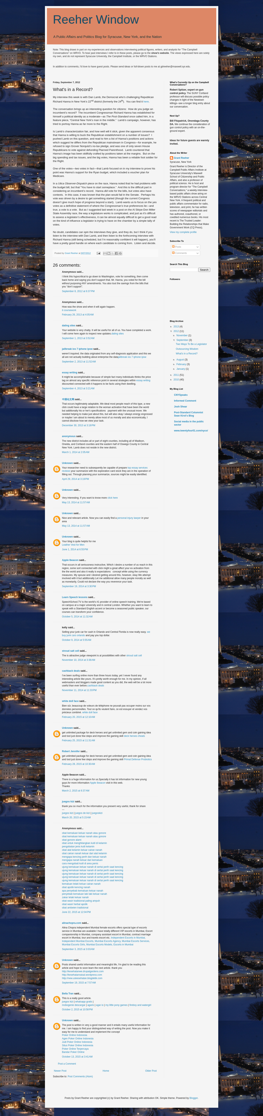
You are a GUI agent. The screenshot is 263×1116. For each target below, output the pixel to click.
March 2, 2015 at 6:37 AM (75, 790)
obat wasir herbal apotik (75, 904)
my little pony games (116, 1005)
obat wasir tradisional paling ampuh (81, 900)
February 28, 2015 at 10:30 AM (78, 764)
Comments (179, 253)
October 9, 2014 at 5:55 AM (76, 640)
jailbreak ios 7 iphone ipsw (77, 349)
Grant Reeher (181, 158)
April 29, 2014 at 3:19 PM (75, 479)
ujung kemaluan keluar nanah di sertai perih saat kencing (92, 866)
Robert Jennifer (71, 751)
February (181, 364)
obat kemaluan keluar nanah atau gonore (84, 833)
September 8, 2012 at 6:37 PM (78, 291)
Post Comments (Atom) (80, 1076)
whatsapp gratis (83, 1001)
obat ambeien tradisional (75, 907)
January (181, 368)
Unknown (67, 463)
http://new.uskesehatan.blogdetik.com (82, 978)
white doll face (70, 701)
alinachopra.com (71, 923)
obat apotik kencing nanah (76, 887)
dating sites (69, 325)
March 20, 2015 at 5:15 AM (76, 817)
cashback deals (71, 670)
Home (106, 1070)
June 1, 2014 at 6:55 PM (75, 549)
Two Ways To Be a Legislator (191, 344)
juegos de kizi (82, 813)
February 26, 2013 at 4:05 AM (78, 314)
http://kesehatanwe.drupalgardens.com (83, 971)
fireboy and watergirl (140, 1005)
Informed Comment (185, 400)
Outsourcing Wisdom (187, 349)
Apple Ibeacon (70, 560)
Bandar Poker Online (73, 1052)
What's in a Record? (187, 353)
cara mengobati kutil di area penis (80, 863)
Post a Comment (67, 1063)
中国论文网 (68, 399)
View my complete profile (183, 232)
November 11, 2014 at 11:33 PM (79, 690)
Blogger (193, 1098)
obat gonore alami (71, 839)
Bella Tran (68, 993)
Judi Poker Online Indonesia (77, 1042)
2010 (177, 379)
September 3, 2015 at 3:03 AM (78, 949)
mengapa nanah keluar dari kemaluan (82, 860)
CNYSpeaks (181, 395)
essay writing (69, 372)
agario (90, 1005)
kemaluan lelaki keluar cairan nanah (81, 883)
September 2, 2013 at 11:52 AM (79, 361)
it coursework (69, 310)
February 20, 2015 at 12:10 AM (78, 717)
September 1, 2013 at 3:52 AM (78, 338)
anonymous (69, 436)
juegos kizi (68, 801)
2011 (177, 375)
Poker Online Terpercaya (75, 1048)
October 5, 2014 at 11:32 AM (77, 616)
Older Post (151, 1070)
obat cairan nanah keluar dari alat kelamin (84, 853)
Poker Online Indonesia (74, 1035)
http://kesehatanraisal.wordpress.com (82, 974)
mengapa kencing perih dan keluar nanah (84, 856)
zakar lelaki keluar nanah (75, 897)
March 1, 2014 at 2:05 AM (75, 452)
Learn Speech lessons (75, 597)
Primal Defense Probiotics (138, 759)
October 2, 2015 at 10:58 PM (77, 1009)
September (182, 340)
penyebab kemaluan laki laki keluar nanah (84, 894)
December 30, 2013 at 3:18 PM (78, 425)
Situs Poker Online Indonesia (77, 1045)
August (180, 359)
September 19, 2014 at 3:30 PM (79, 586)
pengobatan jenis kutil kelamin (78, 846)
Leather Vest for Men (73, 544)
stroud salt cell (70, 650)
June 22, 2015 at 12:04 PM (76, 912)
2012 (177, 331)
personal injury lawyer (129, 518)
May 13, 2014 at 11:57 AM (76, 502)
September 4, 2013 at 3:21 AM (78, 388)
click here (113, 497)
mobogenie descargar (73, 1005)
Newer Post (60, 1070)
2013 (177, 326)
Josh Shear (180, 406)
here (146, 101)
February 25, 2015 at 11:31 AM (78, 740)
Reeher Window (96, 19)
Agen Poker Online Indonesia (78, 1038)
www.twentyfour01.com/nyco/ (191, 430)
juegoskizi (97, 813)
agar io (100, 1005)
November (182, 335)
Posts (176, 246)
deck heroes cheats (134, 736)
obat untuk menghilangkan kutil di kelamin (84, 843)
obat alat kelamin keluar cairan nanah (82, 850)
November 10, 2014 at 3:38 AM (78, 660)
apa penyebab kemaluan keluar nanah (82, 890)
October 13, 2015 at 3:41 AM (77, 1056)
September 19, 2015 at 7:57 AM (79, 982)
